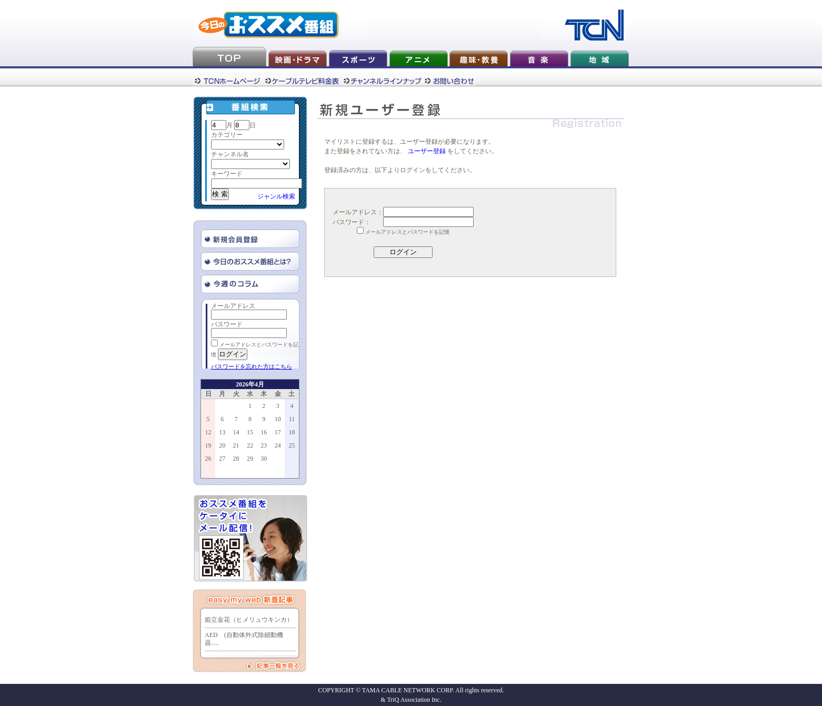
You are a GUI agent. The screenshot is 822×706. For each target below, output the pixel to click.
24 (278, 445)
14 (236, 432)
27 (222, 458)
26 (208, 458)
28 (236, 458)
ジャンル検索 (276, 196)
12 (208, 432)
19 (208, 445)
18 (291, 432)
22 (250, 445)
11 (292, 419)
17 (278, 432)
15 (250, 432)
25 (291, 445)
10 (278, 419)
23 (263, 445)
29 (250, 458)
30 (263, 458)
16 (263, 432)
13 (222, 432)
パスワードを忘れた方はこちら (251, 366)
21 (236, 445)
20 (222, 445)
